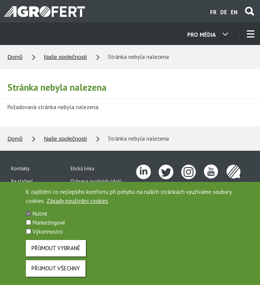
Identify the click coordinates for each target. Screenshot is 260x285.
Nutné (40, 219)
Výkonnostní (48, 237)
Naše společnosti (65, 57)
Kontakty (20, 168)
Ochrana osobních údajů (96, 181)
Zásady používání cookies (77, 206)
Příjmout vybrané (56, 254)
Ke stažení (22, 181)
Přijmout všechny (56, 274)
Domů (15, 57)
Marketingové (49, 228)
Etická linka (82, 168)
